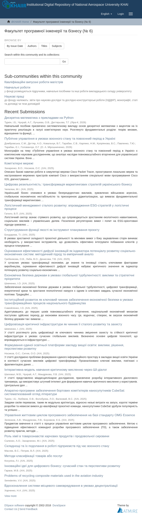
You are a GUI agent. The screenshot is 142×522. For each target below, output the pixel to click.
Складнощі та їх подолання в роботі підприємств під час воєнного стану (56, 446)
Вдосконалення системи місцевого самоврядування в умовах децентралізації (61, 485)
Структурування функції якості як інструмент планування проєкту (51, 230)
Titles (44, 46)
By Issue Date (15, 46)
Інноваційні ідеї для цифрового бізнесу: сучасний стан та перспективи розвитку (62, 466)
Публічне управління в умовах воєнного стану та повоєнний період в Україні (59, 138)
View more (10, 495)
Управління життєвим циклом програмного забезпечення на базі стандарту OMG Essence (69, 415)
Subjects (57, 46)
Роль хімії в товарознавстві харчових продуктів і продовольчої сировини (56, 436)
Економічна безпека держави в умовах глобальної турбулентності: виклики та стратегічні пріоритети (69, 277)
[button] (106, 13)
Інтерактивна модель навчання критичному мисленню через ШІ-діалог (55, 369)
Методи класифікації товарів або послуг (33, 456)
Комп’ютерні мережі (18, 163)
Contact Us (10, 509)
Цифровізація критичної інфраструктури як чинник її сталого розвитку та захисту (63, 324)
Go (64, 61)
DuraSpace (59, 505)
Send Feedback (28, 509)
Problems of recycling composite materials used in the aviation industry (53, 475)
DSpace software (14, 505)
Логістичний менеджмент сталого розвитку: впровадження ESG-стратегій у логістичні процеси (66, 207)
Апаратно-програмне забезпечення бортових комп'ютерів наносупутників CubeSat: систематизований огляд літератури (64, 392)
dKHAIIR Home (20, 21)
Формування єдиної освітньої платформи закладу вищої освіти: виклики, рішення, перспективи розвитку (64, 346)
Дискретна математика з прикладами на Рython (39, 118)
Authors (32, 46)
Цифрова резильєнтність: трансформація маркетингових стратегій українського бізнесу (68, 184)
